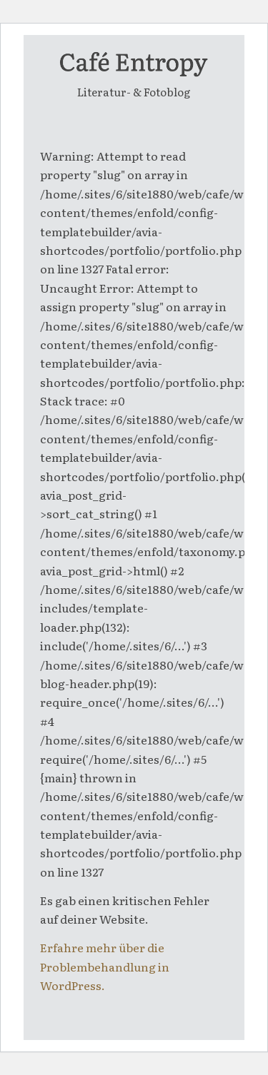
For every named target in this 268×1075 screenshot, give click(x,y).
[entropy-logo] (134, 63)
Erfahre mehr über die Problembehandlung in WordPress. (104, 966)
